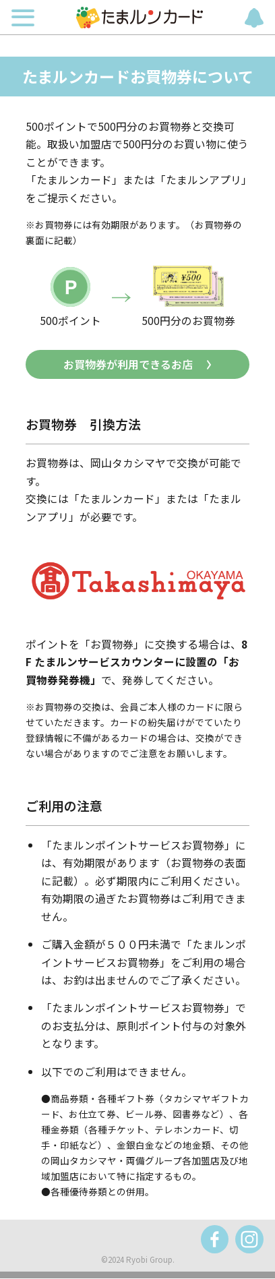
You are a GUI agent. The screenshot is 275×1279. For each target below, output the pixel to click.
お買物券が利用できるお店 (128, 365)
